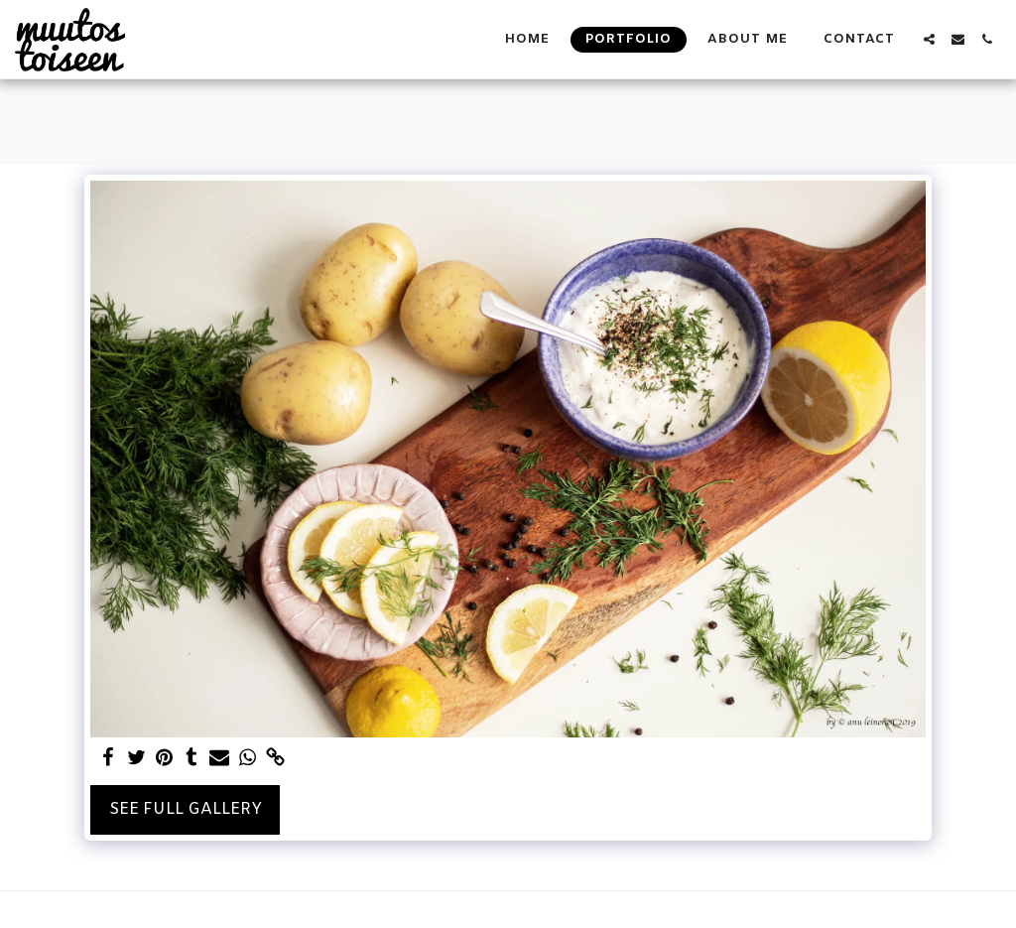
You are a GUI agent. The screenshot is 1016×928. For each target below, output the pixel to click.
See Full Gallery (185, 809)
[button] (929, 39)
